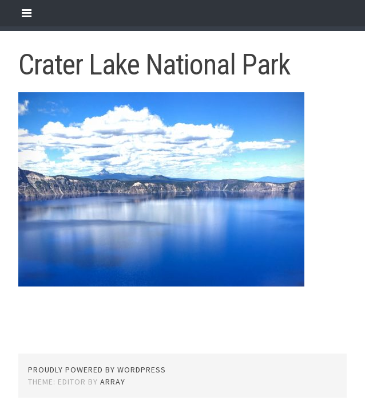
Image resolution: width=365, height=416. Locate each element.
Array (112, 381)
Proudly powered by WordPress (97, 369)
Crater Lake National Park (154, 64)
